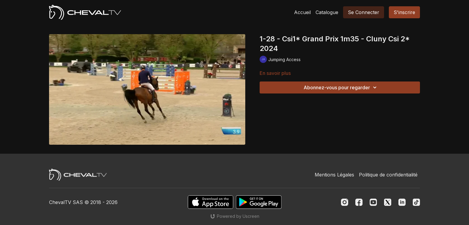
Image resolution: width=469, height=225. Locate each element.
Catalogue (327, 12)
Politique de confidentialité (388, 175)
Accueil (302, 12)
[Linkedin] (402, 202)
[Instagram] (344, 202)
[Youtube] (373, 202)
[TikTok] (416, 202)
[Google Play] (259, 202)
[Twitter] (387, 202)
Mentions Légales (334, 175)
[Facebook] (359, 202)
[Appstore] (210, 202)
